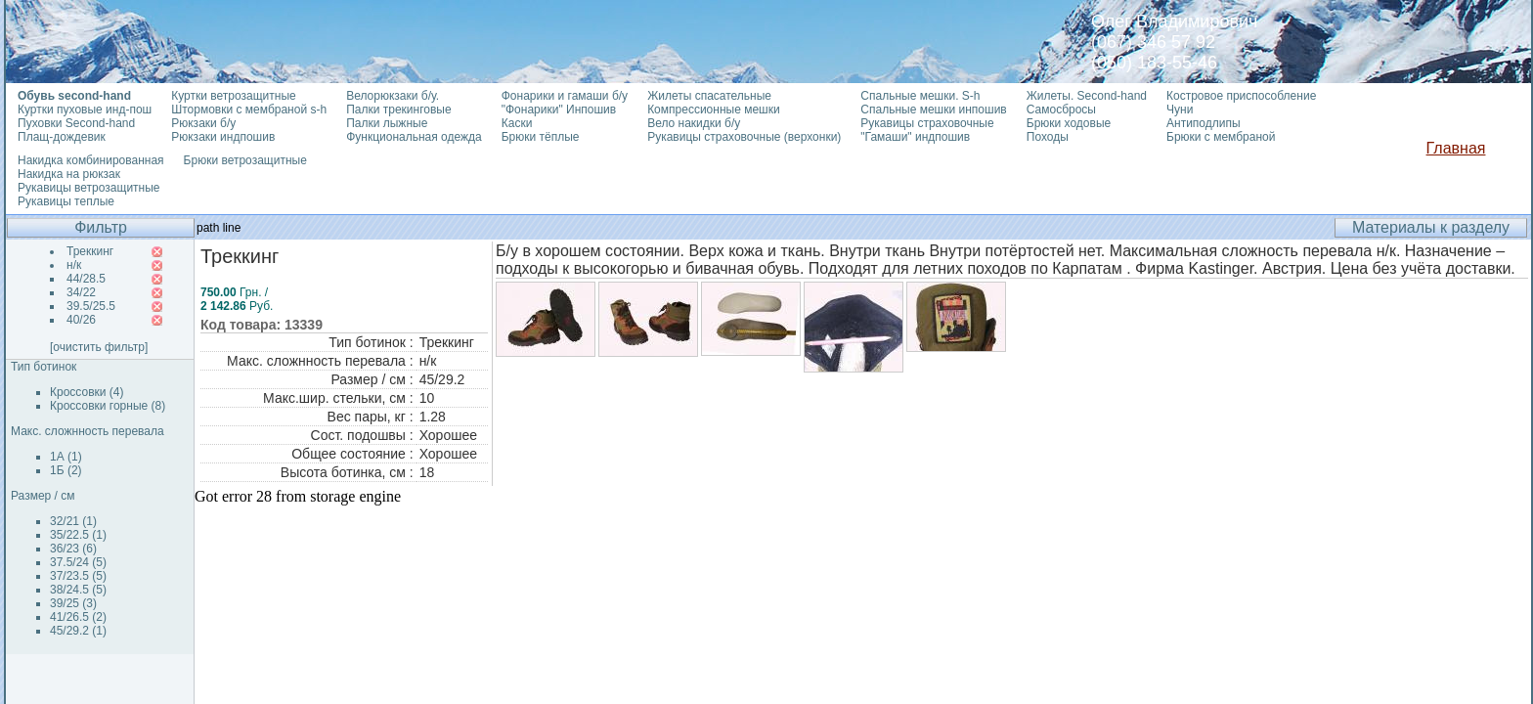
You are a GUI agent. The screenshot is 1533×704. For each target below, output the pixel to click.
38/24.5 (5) (78, 589)
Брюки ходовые (1069, 123)
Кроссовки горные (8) (107, 406)
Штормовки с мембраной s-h (249, 109)
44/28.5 (86, 279)
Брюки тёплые (541, 137)
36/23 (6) (73, 548)
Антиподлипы (1203, 123)
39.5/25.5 (90, 306)
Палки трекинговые (398, 109)
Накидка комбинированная (91, 160)
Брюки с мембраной (1220, 137)
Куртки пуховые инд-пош (85, 109)
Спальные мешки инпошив (933, 109)
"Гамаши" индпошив (915, 137)
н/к (73, 265)
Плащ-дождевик (62, 137)
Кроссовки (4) (86, 392)
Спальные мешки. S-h (920, 96)
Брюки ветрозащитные (245, 160)
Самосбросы (1061, 109)
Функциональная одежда (414, 137)
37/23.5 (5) (78, 576)
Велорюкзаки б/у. (392, 96)
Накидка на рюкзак (69, 174)
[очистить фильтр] (99, 347)
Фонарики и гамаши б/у (565, 96)
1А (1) (66, 456)
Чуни (1179, 109)
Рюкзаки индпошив (223, 137)
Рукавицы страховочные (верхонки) (744, 137)
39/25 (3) (73, 603)
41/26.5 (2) (78, 617)
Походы (1048, 137)
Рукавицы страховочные (926, 123)
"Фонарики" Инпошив (559, 109)
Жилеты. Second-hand (1087, 96)
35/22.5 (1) (78, 535)
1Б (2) (66, 470)
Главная (1456, 148)
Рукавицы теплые (66, 201)
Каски (517, 123)
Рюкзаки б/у (203, 123)
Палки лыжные (386, 123)
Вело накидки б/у (693, 123)
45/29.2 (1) (78, 631)
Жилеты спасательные (709, 96)
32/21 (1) (73, 521)
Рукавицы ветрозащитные (89, 188)
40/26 (81, 320)
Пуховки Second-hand (76, 123)
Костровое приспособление (1241, 96)
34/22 (81, 292)
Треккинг (89, 251)
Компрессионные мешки (713, 109)
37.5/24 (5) (78, 562)
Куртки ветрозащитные (233, 96)
